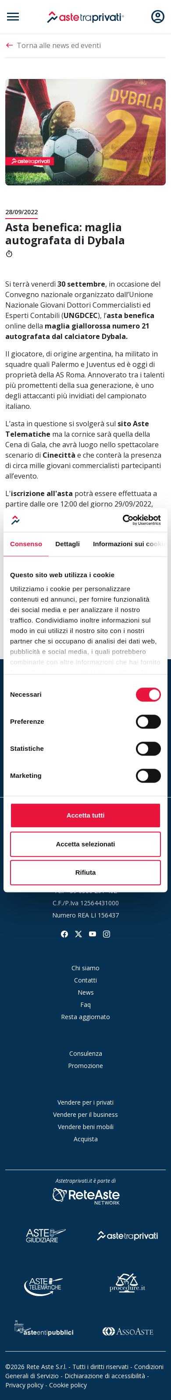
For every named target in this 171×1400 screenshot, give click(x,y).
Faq (85, 1004)
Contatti (85, 980)
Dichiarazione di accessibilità (104, 1376)
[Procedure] (127, 1282)
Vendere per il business (85, 1114)
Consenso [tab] (26, 544)
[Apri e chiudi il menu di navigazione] (13, 16)
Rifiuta (85, 872)
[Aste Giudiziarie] (43, 1234)
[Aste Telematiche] (43, 1282)
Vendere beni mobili (86, 1127)
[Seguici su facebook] (64, 933)
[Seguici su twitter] (78, 933)
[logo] (85, 16)
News (86, 992)
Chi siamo (85, 968)
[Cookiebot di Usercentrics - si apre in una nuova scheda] (123, 520)
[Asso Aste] (127, 1330)
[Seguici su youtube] (92, 933)
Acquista (86, 1139)
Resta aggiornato (85, 1017)
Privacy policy (24, 1385)
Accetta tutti (86, 815)
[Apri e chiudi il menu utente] (158, 16)
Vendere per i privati (85, 1102)
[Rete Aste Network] (85, 1195)
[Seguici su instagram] (106, 933)
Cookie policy (68, 1385)
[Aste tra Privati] (127, 1234)
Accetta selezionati (85, 844)
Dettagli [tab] (67, 544)
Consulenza (85, 1053)
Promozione (85, 1065)
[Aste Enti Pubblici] (43, 1330)
